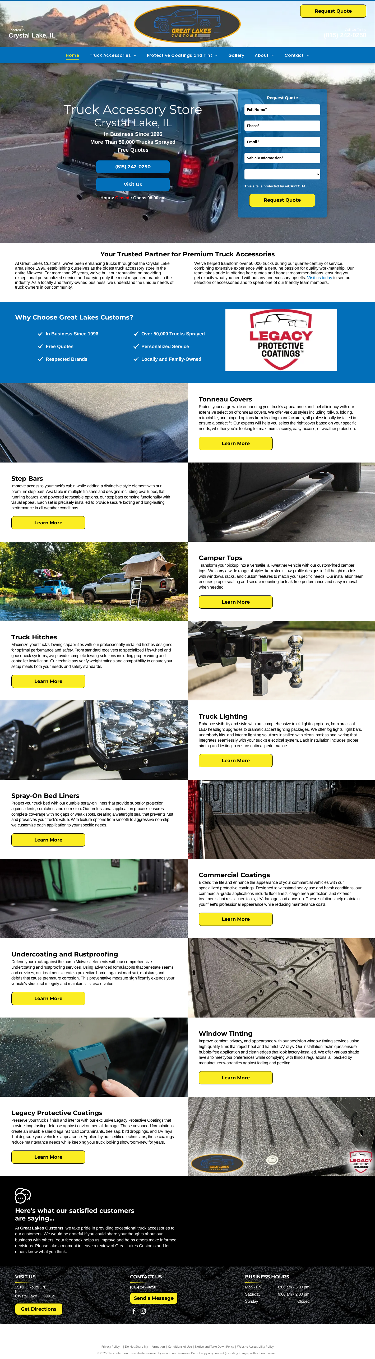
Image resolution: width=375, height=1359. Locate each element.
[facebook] (134, 1311)
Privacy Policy (110, 1346)
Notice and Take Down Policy (214, 1346)
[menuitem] (72, 55)
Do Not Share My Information (145, 1346)
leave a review (96, 1246)
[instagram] (143, 1311)
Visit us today (319, 277)
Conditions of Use (180, 1346)
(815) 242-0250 (345, 35)
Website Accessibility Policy (255, 1346)
